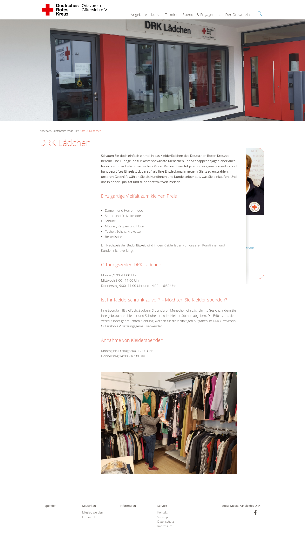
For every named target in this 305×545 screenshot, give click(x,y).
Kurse (156, 14)
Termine (172, 14)
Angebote (139, 14)
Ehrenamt (88, 517)
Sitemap (162, 517)
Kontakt (162, 512)
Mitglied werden (92, 512)
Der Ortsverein (237, 14)
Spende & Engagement (202, 14)
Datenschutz (165, 521)
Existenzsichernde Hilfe (66, 131)
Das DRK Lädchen (91, 131)
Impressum (164, 526)
